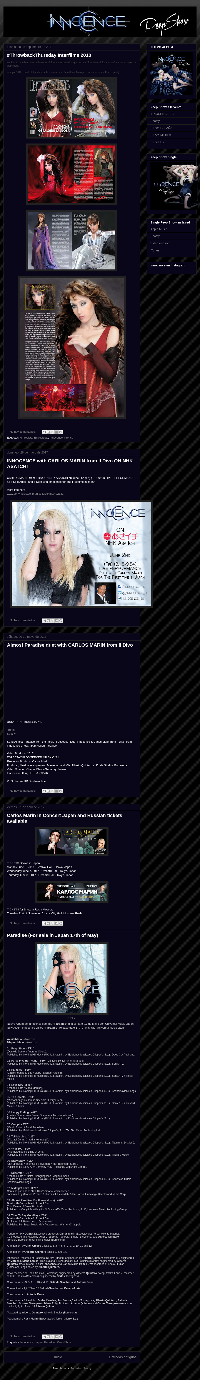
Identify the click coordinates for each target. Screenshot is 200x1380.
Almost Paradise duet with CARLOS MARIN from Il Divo (70, 645)
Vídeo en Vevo (160, 243)
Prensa (68, 437)
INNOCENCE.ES (162, 114)
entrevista (26, 437)
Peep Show (64, 1342)
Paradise (49, 1342)
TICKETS (13, 863)
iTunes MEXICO (161, 135)
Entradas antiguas (123, 1357)
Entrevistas (41, 437)
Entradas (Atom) (80, 1368)
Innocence (56, 437)
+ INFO (71, 1018)
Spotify (11, 733)
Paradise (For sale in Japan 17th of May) (52, 935)
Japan (39, 1342)
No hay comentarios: (23, 431)
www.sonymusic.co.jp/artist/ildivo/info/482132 (35, 493)
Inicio (58, 1357)
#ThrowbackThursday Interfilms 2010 (49, 55)
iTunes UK (157, 142)
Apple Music (158, 229)
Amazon (29, 1039)
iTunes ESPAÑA (161, 128)
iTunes (11, 729)
